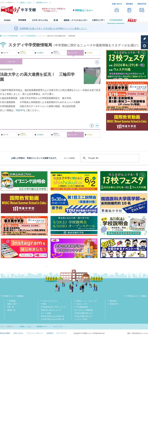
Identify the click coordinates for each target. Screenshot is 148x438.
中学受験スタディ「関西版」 (137, 296)
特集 (44, 304)
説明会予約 (114, 304)
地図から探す (12, 304)
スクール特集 (46, 313)
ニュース (41, 36)
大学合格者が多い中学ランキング (53, 307)
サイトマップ (61, 333)
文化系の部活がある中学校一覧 (52, 319)
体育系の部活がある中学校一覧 (52, 316)
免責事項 (49, 333)
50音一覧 (10, 307)
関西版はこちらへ (84, 10)
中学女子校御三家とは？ (83, 316)
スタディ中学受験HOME (10, 36)
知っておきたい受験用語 (83, 310)
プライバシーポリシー (35, 333)
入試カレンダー (82, 304)
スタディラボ (57, 326)
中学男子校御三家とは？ (83, 313)
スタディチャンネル (50, 301)
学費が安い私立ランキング (51, 310)
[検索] (109, 158)
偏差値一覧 (11, 310)
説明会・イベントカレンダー (87, 301)
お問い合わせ (18, 333)
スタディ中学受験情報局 (28, 36)
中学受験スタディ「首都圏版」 (13, 296)
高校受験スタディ (42, 2)
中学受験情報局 (82, 307)
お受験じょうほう (25, 2)
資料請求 (113, 301)
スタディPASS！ (82, 319)
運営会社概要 (5, 333)
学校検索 (12, 301)
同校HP (19, 110)
